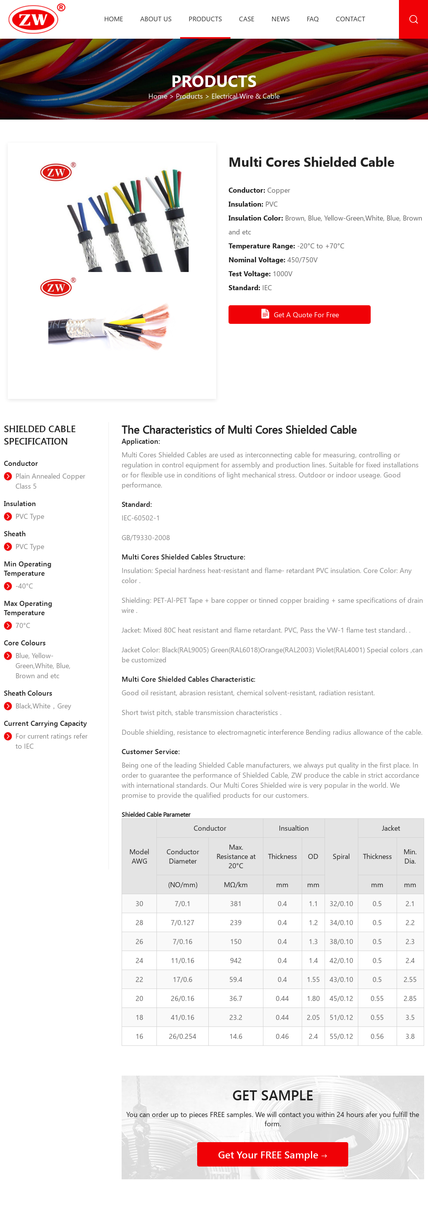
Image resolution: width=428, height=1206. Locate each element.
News (281, 18)
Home (113, 18)
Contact (350, 18)
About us (156, 18)
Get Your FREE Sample (272, 1154)
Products (205, 18)
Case (246, 18)
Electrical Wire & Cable (245, 96)
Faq (313, 18)
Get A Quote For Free (299, 313)
